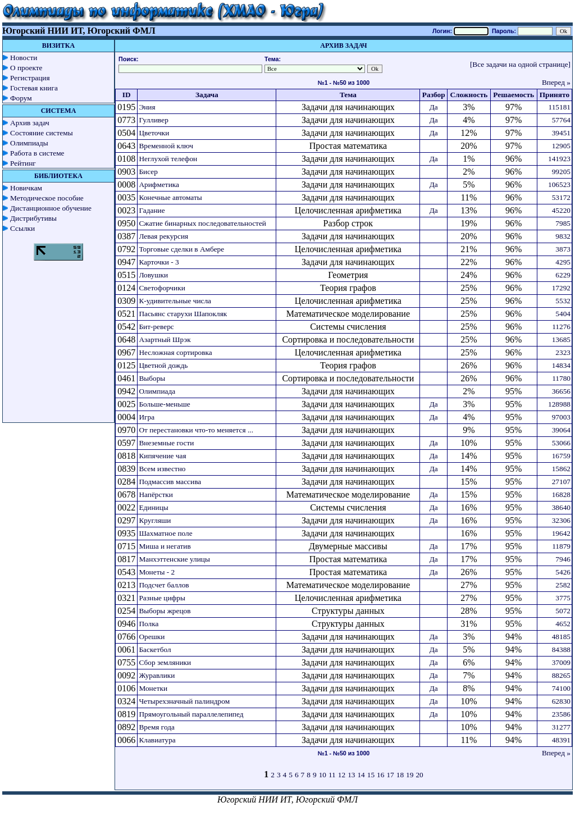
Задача (206, 94)
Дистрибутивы (33, 218)
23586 (561, 714)
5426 (563, 572)
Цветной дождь (163, 365)
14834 (561, 365)
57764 (561, 120)
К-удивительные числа (175, 301)
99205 (561, 171)
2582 (563, 585)
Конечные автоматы (170, 197)
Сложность (468, 94)
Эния (147, 107)
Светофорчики (162, 288)
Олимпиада (157, 391)
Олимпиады (29, 143)
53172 (561, 197)
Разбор (433, 94)
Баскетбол (155, 649)
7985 (563, 223)
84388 (561, 649)
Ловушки (153, 275)
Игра (146, 417)
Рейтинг (23, 163)
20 (419, 775)
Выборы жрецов (164, 611)
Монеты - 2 (157, 572)
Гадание (152, 210)
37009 (561, 662)
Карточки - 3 (159, 262)
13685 (561, 339)
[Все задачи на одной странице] (520, 64)
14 (360, 775)
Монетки (153, 688)
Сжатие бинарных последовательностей (202, 223)
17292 (561, 288)
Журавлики (157, 675)
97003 (561, 417)
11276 (561, 326)
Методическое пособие (47, 198)
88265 (561, 675)
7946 (563, 559)
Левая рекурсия (163, 236)
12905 (561, 146)
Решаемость (513, 94)
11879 (561, 546)
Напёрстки (155, 494)
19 (409, 775)
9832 (563, 236)
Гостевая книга (34, 88)
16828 (561, 494)
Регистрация (30, 78)
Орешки (152, 636)
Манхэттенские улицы (174, 559)
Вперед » (556, 82)
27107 (561, 481)
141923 (559, 158)
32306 (561, 520)
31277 (561, 727)
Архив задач (29, 122)
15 (371, 775)
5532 (563, 301)
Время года (156, 727)
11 (332, 775)
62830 (561, 701)
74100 (561, 688)
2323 (563, 352)
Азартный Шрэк (164, 339)
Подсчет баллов (164, 585)
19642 (561, 533)
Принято (554, 94)
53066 (561, 443)
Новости (23, 57)
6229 (563, 275)
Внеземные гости (166, 443)
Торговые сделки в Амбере (181, 249)
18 (400, 775)
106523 (559, 184)
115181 (560, 107)
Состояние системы (41, 133)
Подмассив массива (170, 481)
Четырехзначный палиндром (184, 701)
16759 (561, 456)
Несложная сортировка (175, 352)
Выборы (152, 378)
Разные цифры (162, 598)
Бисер (148, 171)
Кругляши (155, 520)
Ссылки (22, 228)
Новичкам (26, 188)
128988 (559, 404)
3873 (563, 249)
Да (434, 107)
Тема (348, 94)
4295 (563, 262)
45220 (561, 210)
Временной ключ (166, 146)
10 (322, 775)
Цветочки (154, 133)
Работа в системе (37, 153)
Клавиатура (157, 740)
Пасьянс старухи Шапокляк (183, 313)
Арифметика (159, 184)
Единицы (153, 507)
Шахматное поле (165, 533)
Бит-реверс (156, 326)
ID (126, 94)
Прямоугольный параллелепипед (191, 714)
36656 (561, 391)
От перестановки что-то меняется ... (196, 430)
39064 (561, 430)
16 (380, 775)
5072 (563, 611)
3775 (563, 598)
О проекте (26, 67)
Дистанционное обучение (51, 208)
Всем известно (162, 468)
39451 (561, 133)
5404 (563, 313)
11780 (561, 378)
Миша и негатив (164, 546)
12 (341, 775)
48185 (561, 636)
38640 (561, 507)
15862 (561, 468)
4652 (563, 623)
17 (390, 775)
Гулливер (153, 120)
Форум (21, 98)
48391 (561, 740)
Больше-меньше (164, 404)
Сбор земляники (165, 662)
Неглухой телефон (168, 158)
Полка (148, 623)
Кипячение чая (162, 456)
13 (351, 775)
